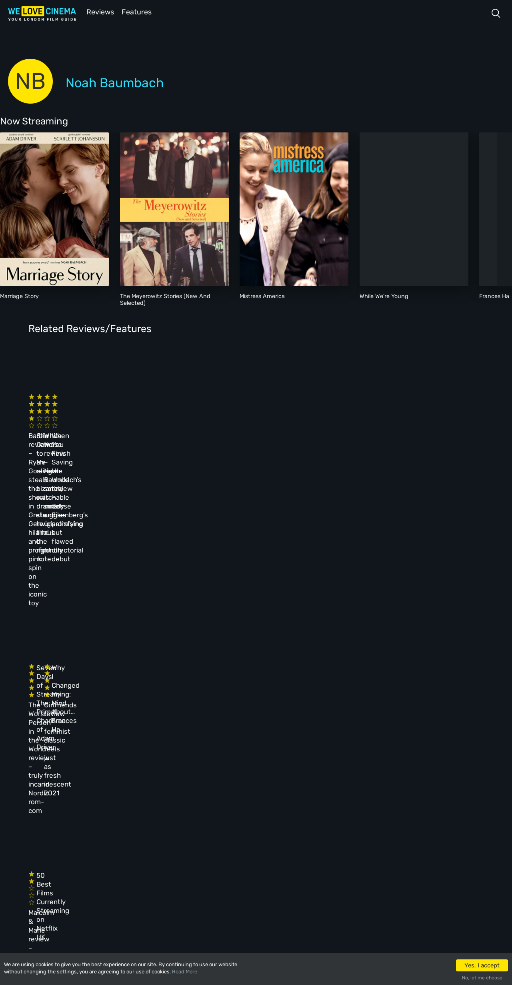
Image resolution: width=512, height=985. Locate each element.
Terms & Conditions (224, 847)
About (206, 813)
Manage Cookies (219, 882)
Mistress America (262, 295)
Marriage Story (19, 295)
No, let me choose (482, 977)
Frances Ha (494, 295)
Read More (184, 972)
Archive (209, 830)
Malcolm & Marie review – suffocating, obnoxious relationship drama (67, 670)
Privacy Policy (218, 865)
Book (102, 830)
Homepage (108, 813)
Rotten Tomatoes (251, 722)
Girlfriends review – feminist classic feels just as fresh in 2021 (287, 551)
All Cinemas (159, 813)
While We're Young (384, 295)
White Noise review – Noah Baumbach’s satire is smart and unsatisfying (284, 422)
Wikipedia (373, 722)
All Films (107, 847)
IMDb (91, 722)
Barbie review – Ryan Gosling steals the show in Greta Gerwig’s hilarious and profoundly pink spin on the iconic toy (73, 430)
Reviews (98, 11)
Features (138, 11)
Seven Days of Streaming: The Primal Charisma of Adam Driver (182, 542)
